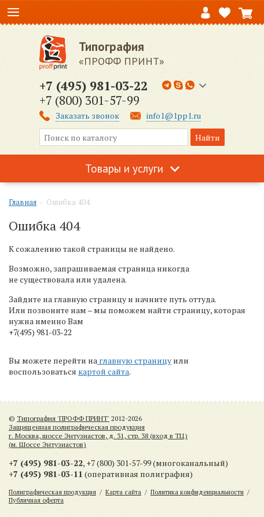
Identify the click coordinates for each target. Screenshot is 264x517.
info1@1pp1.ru (173, 115)
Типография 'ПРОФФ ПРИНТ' (63, 418)
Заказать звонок (87, 115)
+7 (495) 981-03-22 (93, 86)
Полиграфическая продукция (52, 492)
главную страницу (134, 360)
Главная (22, 202)
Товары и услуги (124, 168)
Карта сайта (123, 492)
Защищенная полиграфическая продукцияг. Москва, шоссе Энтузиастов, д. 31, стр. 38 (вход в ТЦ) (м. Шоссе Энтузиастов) (98, 436)
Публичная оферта (36, 500)
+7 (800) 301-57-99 (89, 100)
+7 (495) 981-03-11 (46, 473)
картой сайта (103, 371)
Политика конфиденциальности (197, 492)
